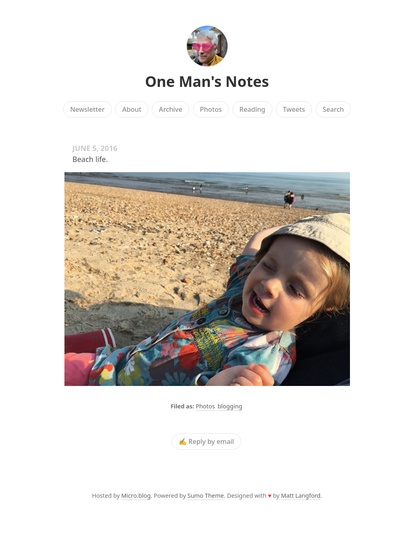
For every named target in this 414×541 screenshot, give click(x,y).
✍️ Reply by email (206, 441)
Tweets (294, 109)
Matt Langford (301, 495)
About (132, 109)
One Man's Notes (207, 81)
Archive (170, 109)
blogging (229, 406)
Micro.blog (136, 495)
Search (333, 109)
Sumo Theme (206, 495)
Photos (211, 109)
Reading (252, 109)
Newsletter (87, 109)
